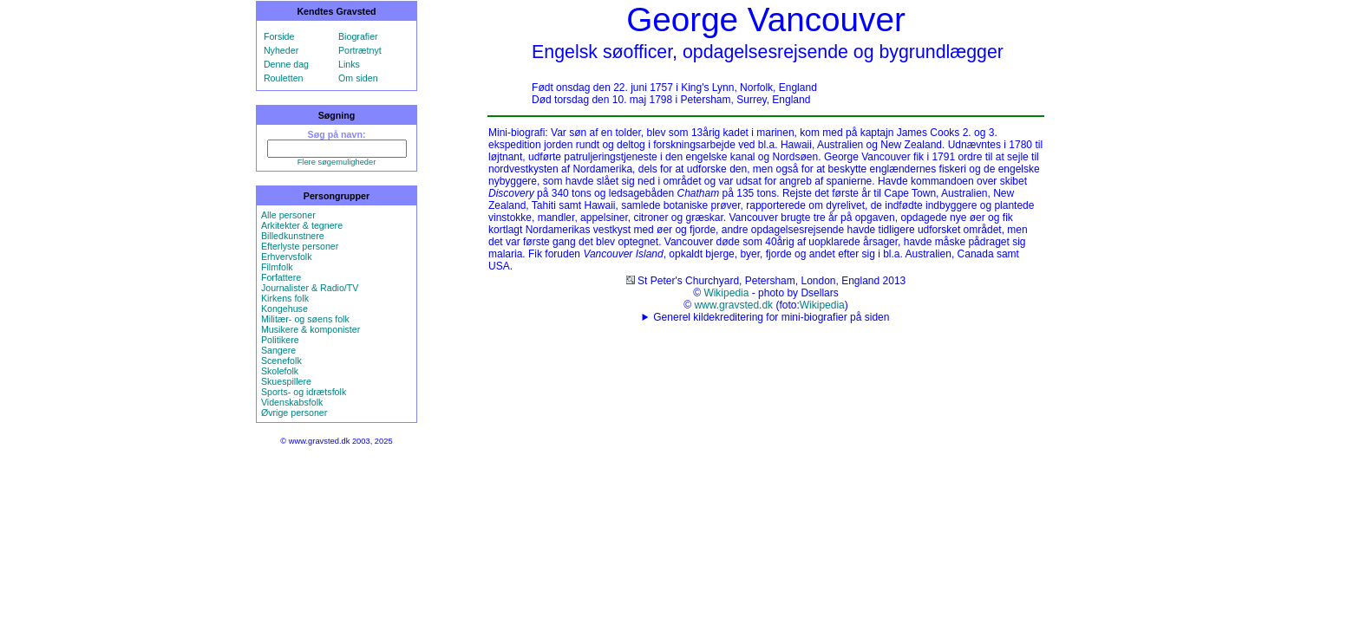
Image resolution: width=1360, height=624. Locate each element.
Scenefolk (281, 360)
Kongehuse (284, 308)
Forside (279, 36)
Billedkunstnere (292, 236)
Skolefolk (279, 371)
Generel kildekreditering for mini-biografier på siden (771, 317)
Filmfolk (277, 267)
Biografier (358, 36)
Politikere (280, 340)
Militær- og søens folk (305, 319)
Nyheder (281, 50)
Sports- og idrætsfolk (303, 392)
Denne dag (286, 64)
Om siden (358, 78)
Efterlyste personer (299, 246)
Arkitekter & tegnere (302, 225)
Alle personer (288, 215)
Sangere (278, 350)
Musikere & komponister (310, 329)
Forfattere (281, 277)
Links (349, 64)
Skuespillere (286, 381)
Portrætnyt (360, 50)
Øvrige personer (294, 412)
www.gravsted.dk (733, 305)
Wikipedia (726, 293)
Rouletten (284, 78)
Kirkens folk (285, 298)
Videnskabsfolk (292, 402)
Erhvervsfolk (286, 256)
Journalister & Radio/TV (310, 288)
